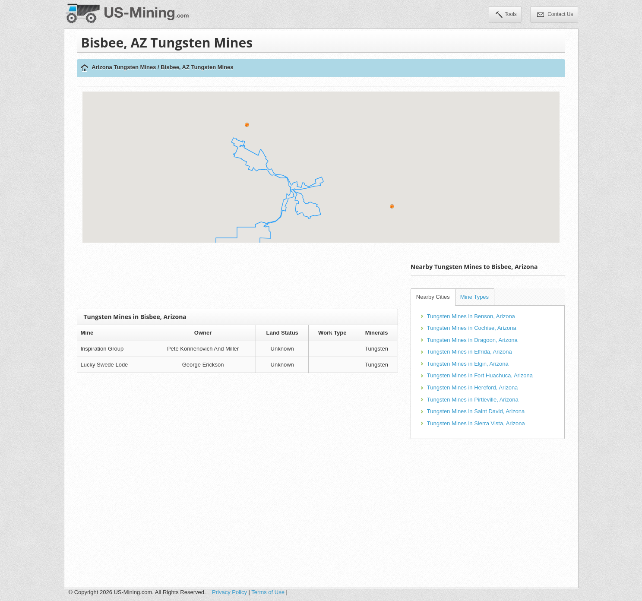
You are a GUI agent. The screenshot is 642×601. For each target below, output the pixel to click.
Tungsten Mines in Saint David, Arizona (476, 411)
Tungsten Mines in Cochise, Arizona (471, 328)
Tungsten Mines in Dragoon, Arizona (472, 340)
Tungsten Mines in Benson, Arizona (471, 316)
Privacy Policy (229, 592)
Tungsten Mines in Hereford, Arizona (472, 387)
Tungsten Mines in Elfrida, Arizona (469, 351)
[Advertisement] (237, 278)
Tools (506, 15)
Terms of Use (268, 592)
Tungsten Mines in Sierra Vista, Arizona (476, 423)
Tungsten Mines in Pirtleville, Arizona (473, 399)
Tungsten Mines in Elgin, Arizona (468, 364)
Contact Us (555, 15)
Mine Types (474, 297)
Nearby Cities (433, 297)
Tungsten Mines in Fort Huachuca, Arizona (480, 375)
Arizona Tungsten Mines (124, 67)
